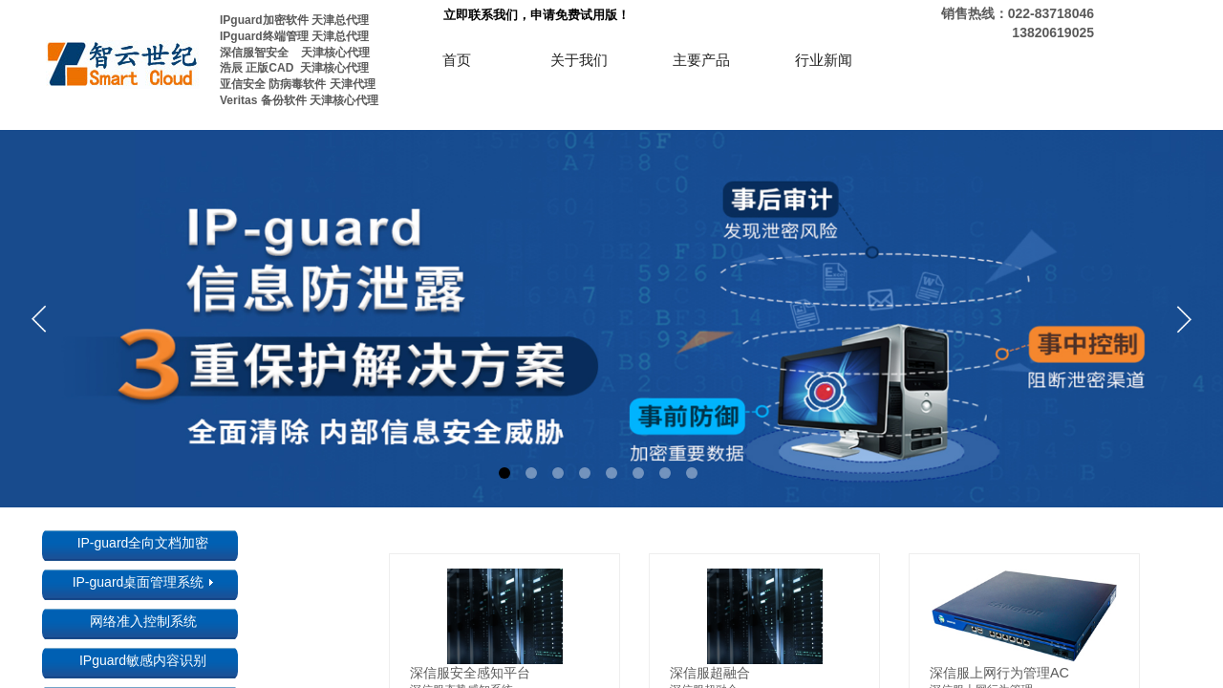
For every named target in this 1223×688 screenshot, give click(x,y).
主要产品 (701, 60)
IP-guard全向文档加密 (143, 542)
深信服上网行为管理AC (999, 672)
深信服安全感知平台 (470, 672)
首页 (456, 60)
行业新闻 (823, 60)
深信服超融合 (710, 672)
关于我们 (579, 60)
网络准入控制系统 (143, 621)
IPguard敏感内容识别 (142, 660)
